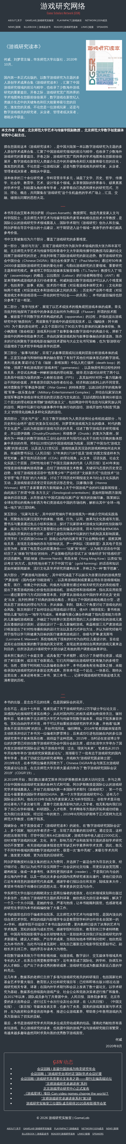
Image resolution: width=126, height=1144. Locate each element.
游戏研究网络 (63, 5)
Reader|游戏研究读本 (66, 26)
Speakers (102, 26)
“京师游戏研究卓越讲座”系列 (66, 1083)
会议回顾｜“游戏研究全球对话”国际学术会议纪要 (66, 1074)
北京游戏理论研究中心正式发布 (66, 1088)
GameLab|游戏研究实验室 (39, 20)
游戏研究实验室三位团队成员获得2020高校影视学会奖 (66, 1103)
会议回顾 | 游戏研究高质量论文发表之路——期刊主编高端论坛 (66, 1079)
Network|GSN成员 (96, 20)
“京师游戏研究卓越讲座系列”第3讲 (66, 1098)
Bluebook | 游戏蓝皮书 (37, 26)
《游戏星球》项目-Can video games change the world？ (66, 1093)
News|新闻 (14, 26)
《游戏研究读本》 (23, 46)
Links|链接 (87, 26)
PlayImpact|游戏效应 (69, 20)
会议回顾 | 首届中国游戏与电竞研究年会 (66, 1069)
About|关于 (15, 20)
